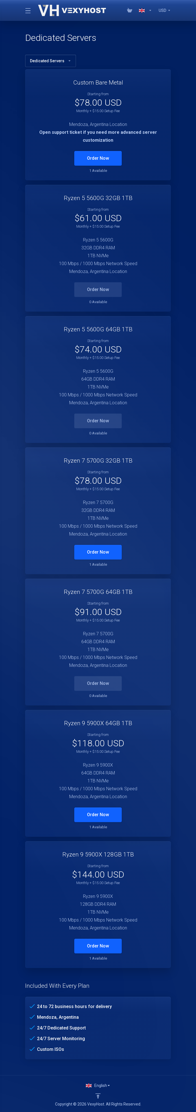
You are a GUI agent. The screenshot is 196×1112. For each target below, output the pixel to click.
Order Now (98, 158)
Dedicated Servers (50, 61)
